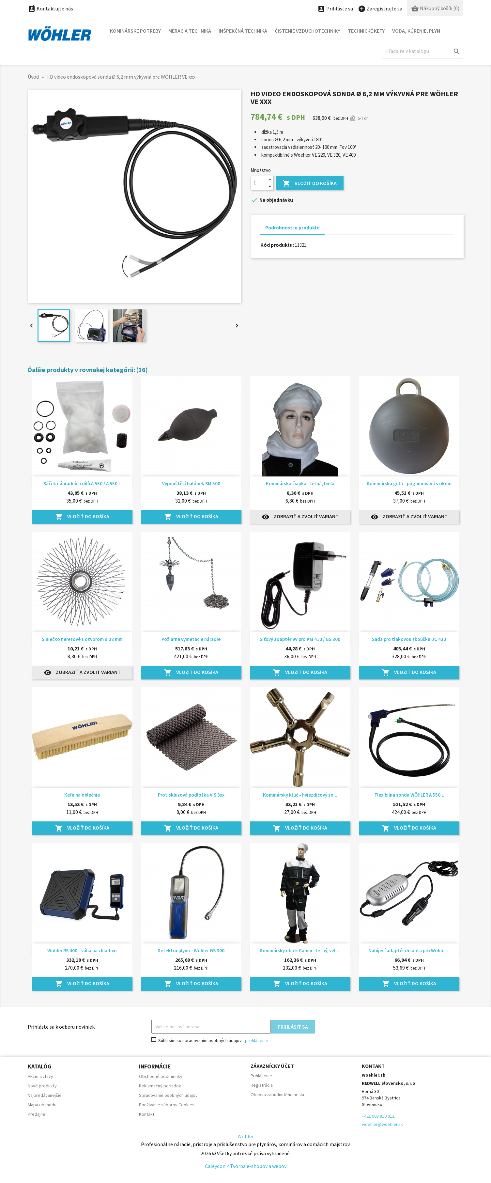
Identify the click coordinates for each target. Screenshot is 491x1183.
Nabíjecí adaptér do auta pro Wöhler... (409, 950)
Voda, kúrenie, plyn (416, 30)
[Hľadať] (422, 51)
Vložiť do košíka (310, 183)
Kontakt (146, 1114)
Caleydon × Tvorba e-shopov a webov (245, 1166)
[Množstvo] (258, 183)
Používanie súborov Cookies (166, 1105)
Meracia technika (189, 30)
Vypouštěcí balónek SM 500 (191, 483)
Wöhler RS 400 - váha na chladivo (82, 950)
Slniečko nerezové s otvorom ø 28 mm (82, 639)
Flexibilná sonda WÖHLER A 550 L (409, 795)
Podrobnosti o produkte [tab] (292, 228)
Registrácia (262, 1085)
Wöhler (246, 1136)
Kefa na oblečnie (82, 795)
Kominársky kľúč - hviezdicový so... (300, 795)
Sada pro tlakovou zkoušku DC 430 (409, 639)
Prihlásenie (261, 1076)
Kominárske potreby (135, 30)
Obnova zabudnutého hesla (277, 1094)
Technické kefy (366, 30)
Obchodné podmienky (160, 1076)
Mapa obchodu (42, 1105)
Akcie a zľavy (40, 1076)
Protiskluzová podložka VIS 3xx (191, 795)
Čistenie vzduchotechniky (307, 30)
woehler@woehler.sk (382, 1124)
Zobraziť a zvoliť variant (300, 517)
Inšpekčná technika (243, 30)
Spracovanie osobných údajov (168, 1095)
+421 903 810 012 (378, 1116)
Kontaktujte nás (50, 8)
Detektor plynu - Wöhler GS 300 (191, 950)
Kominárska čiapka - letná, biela (300, 483)
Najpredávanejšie (45, 1095)
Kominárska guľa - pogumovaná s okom (409, 483)
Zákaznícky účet (272, 1066)
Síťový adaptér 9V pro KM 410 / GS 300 (300, 639)
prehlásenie (256, 1040)
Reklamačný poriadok (160, 1086)
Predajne (36, 1114)
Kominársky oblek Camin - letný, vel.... (300, 950)
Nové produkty (42, 1086)
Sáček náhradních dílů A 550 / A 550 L (82, 483)
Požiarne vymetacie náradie (191, 639)
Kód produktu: (277, 244)
